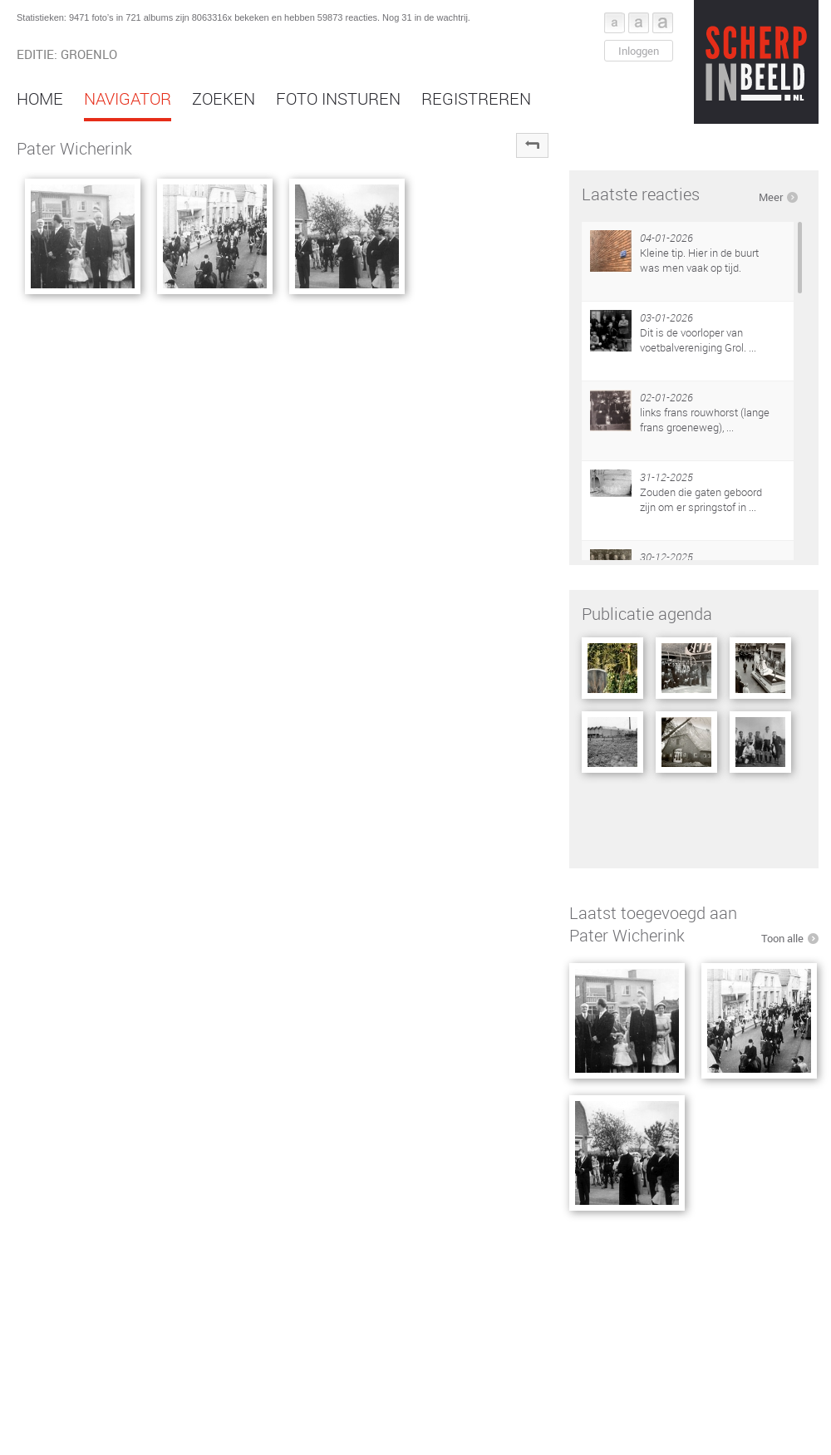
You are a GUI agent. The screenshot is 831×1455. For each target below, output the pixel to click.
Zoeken (223, 98)
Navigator (127, 98)
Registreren (476, 98)
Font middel (638, 22)
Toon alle (782, 938)
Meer (771, 196)
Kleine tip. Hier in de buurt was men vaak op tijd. (699, 260)
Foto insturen (338, 98)
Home (40, 98)
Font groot (662, 22)
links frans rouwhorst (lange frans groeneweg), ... (705, 420)
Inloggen (638, 50)
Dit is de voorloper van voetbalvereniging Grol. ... (698, 340)
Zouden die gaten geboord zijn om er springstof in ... (701, 499)
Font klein (614, 22)
